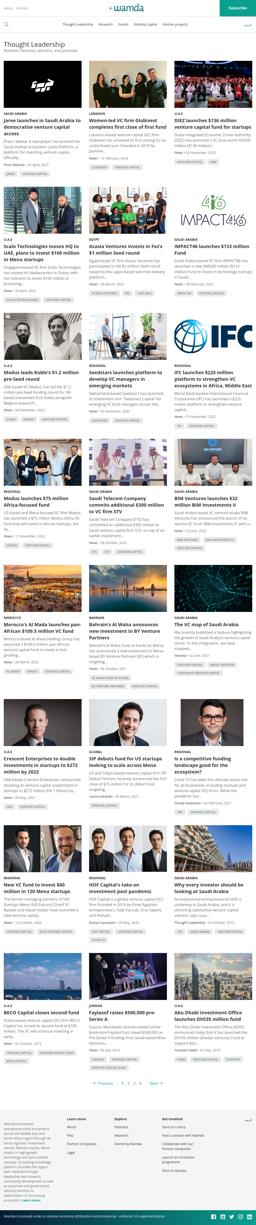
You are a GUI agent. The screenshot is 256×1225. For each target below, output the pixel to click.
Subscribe (238, 8)
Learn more (31, 1200)
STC (94, 552)
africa (32, 671)
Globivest (99, 167)
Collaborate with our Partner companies (177, 1146)
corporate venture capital (198, 673)
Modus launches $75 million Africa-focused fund (36, 501)
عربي (248, 24)
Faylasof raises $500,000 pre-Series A (122, 1015)
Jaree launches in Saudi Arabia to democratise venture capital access (42, 127)
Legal (71, 1152)
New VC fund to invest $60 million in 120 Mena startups (37, 888)
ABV (180, 812)
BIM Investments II (220, 540)
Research (106, 24)
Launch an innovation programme (178, 1159)
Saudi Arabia (15, 113)
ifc (179, 426)
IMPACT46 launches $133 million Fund (211, 249)
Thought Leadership (77, 24)
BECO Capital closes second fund (41, 1012)
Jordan (95, 1005)
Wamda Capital (145, 24)
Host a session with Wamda (183, 1135)
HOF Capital (101, 932)
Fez (127, 293)
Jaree (11, 174)
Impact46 (184, 293)
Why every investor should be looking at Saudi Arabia (208, 888)
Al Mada (13, 671)
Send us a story (173, 1127)
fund (181, 1060)
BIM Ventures (187, 540)
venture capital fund (57, 1053)
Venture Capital (35, 174)
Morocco (12, 617)
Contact (22, 8)
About (8, 8)
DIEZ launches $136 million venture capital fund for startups (212, 123)
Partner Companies (82, 1144)
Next (154, 1083)
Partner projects (175, 24)
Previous (105, 1083)
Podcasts (121, 1127)
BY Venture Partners (108, 686)
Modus (28, 419)
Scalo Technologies (22, 300)
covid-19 (98, 940)
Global (95, 752)
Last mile (144, 293)
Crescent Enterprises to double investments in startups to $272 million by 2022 (41, 765)
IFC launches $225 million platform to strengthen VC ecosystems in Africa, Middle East (213, 379)
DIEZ (213, 162)
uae (9, 807)
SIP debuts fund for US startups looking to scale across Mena (125, 761)
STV (107, 552)
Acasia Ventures (104, 293)
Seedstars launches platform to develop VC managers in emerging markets (125, 379)
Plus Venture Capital (56, 932)
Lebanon (97, 113)
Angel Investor (222, 665)
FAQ (70, 1135)
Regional (97, 365)
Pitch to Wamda (174, 1170)
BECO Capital (16, 1061)
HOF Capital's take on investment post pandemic (120, 888)
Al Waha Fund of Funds (110, 678)
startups (233, 1060)
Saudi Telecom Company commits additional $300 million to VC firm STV (126, 505)
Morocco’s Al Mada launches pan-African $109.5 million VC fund (42, 627)
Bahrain (96, 617)
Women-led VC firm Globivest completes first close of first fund (127, 123)
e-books (98, 1060)
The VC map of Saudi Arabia (206, 624)
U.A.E (178, 113)
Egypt (94, 239)
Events (123, 24)
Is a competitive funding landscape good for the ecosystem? (202, 765)
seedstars (99, 421)
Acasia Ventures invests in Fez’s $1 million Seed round (125, 249)
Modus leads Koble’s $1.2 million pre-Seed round (41, 375)
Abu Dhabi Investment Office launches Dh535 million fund (208, 1015)
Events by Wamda (128, 1144)
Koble (11, 419)
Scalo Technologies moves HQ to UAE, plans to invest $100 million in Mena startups (41, 253)
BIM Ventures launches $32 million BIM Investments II (205, 501)
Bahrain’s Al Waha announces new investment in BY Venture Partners (124, 631)
